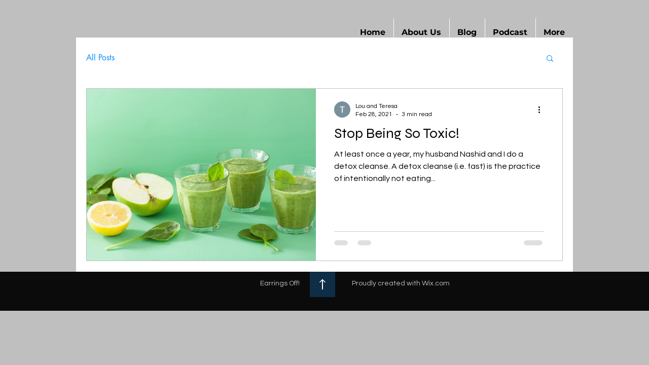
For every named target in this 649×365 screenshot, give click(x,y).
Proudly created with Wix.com (401, 283)
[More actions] (542, 109)
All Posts (100, 58)
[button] (421, 32)
